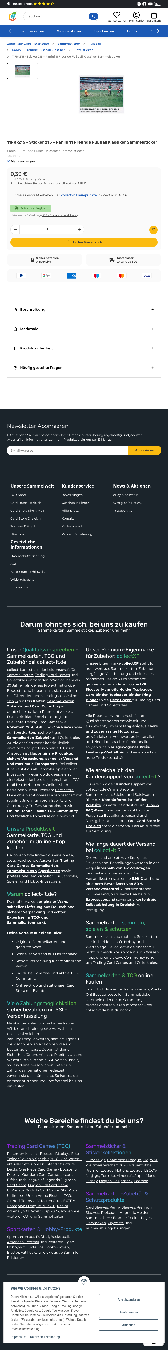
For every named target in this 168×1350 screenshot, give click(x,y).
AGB (13, 564)
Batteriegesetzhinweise (28, 572)
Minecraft (125, 1176)
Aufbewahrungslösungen (108, 1228)
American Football (23, 1242)
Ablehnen (128, 1325)
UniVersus (16, 1190)
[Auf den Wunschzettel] (153, 230)
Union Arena (37, 1195)
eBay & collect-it (125, 495)
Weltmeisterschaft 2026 (107, 1165)
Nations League (129, 1170)
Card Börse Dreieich (25, 503)
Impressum (19, 587)
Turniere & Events (23, 526)
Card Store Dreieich (25, 518)
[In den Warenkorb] (84, 242)
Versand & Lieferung (77, 534)
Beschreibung (29, 309)
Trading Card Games (52, 675)
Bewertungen (72, 495)
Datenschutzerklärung (86, 435)
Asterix (127, 1181)
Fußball (42, 1237)
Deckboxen (96, 1223)
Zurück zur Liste (19, 43)
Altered (13, 1201)
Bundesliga (96, 1160)
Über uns (17, 534)
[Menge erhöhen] (79, 229)
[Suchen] (61, 16)
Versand (44, 179)
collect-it (145, 777)
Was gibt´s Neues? (127, 503)
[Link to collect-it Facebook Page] (144, 4)
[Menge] (47, 229)
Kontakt (68, 518)
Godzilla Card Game (42, 1190)
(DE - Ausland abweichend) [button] (60, 215)
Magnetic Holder (134, 1212)
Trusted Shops (30, 4)
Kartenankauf (72, 526)
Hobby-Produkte (22, 1247)
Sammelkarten (32, 31)
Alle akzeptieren (129, 1299)
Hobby (132, 31)
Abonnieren (144, 450)
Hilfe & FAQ (70, 511)
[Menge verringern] (15, 229)
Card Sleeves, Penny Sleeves (110, 1207)
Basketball (60, 1237)
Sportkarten (104, 31)
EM (145, 1160)
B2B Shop (18, 495)
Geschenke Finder (75, 503)
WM (153, 1160)
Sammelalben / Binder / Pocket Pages (119, 1218)
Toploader (109, 1212)
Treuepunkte (122, 511)
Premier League (100, 1170)
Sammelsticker (69, 31)
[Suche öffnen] (93, 16)
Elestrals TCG (60, 1195)
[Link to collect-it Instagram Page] (139, 4)
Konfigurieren (128, 1312)
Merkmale (26, 329)
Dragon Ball (109, 1181)
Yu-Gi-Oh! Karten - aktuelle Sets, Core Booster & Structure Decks (44, 1164)
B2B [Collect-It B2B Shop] (157, 3)
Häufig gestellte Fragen (38, 368)
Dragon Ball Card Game (48, 1185)
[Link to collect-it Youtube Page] (150, 4)
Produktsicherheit (33, 348)
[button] (117, 16)
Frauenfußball (141, 1165)
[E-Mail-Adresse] (68, 450)
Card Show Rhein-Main (27, 511)
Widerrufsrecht (22, 579)
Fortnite (108, 1176)
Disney (92, 1181)
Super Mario (144, 1176)
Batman (141, 1181)
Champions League (124, 1160)
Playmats (116, 1223)
